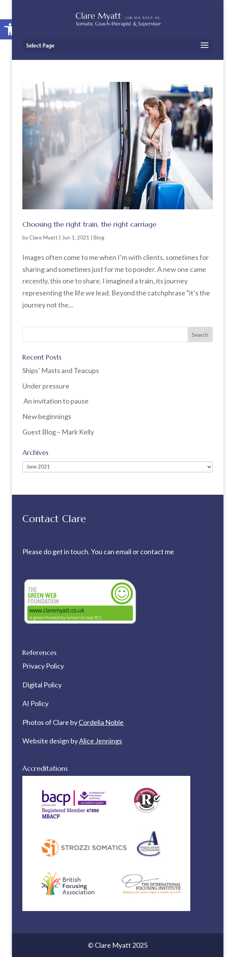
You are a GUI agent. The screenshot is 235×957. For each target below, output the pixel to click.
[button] (10, 29)
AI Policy (35, 703)
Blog (99, 237)
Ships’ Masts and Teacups (60, 370)
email (124, 551)
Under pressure (45, 386)
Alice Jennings (100, 740)
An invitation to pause (55, 401)
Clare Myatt (43, 237)
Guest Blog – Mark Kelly (58, 432)
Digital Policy (42, 684)
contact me (157, 551)
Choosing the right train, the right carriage (89, 224)
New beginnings (46, 416)
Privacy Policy (43, 666)
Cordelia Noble (101, 722)
